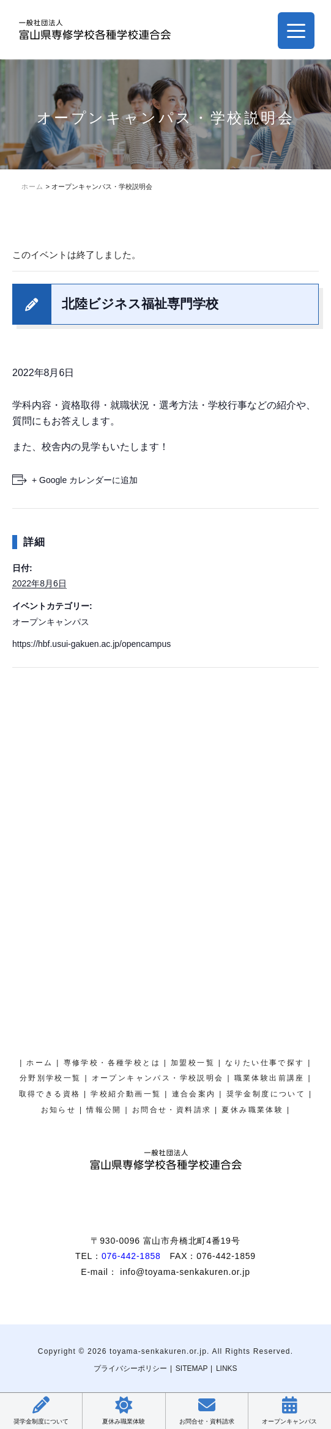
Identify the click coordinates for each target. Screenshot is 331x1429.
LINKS (226, 1368)
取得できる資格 (50, 1094)
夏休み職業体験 (252, 1110)
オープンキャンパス (50, 622)
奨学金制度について (266, 1094)
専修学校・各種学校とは (112, 1063)
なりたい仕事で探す (265, 1063)
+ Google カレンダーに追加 (85, 480)
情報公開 (104, 1110)
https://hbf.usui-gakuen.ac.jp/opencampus (91, 644)
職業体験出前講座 (269, 1078)
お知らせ (58, 1110)
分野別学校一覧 (50, 1078)
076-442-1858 (131, 1256)
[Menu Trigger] (296, 30)
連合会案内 (194, 1094)
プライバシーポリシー (130, 1368)
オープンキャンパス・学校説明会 (158, 1078)
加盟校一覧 (193, 1063)
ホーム (39, 1063)
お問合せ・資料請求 (172, 1110)
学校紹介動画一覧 (126, 1094)
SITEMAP (192, 1368)
